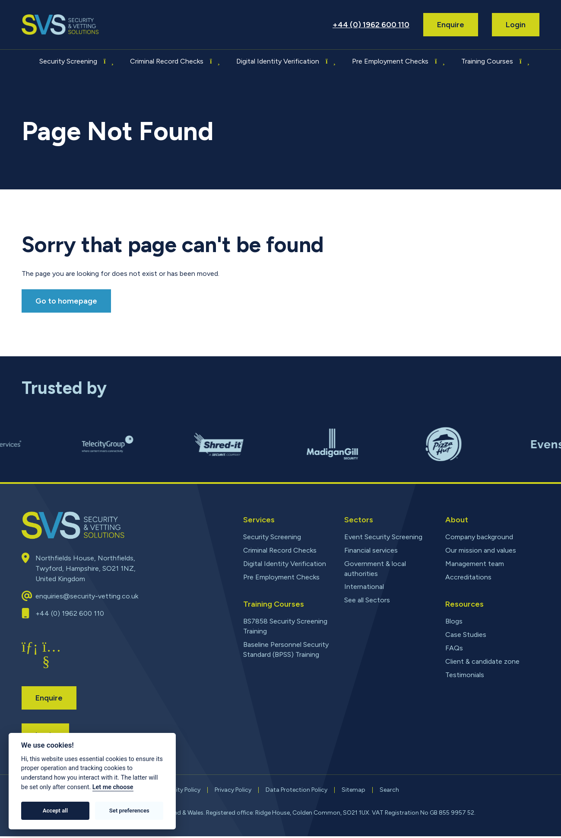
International (364, 586)
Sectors (358, 520)
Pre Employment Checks (281, 577)
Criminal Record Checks (280, 550)
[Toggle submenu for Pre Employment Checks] (439, 61)
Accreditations (468, 577)
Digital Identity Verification (284, 564)
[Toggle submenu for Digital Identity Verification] (330, 61)
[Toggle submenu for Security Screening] (108, 61)
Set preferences (129, 810)
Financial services (371, 550)
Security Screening (272, 537)
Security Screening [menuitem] (68, 61)
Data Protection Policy (296, 791)
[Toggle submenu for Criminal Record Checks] (214, 61)
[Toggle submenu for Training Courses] (524, 61)
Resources (464, 604)
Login (516, 24)
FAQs (454, 648)
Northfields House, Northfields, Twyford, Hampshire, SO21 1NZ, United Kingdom (85, 570)
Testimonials (464, 675)
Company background (479, 537)
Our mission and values (480, 550)
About (456, 520)
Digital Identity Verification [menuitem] (277, 61)
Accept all (55, 810)
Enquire (450, 24)
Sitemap (353, 791)
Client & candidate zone (482, 661)
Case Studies (465, 634)
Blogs (454, 621)
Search (389, 791)
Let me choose (112, 787)
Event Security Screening (383, 537)
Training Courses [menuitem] (487, 61)
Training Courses (273, 604)
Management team (474, 564)
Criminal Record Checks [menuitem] (166, 61)
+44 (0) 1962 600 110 (371, 24)
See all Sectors (367, 600)
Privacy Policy (233, 791)
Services (259, 520)
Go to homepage (66, 301)
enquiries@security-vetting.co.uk (86, 598)
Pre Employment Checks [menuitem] (390, 61)
